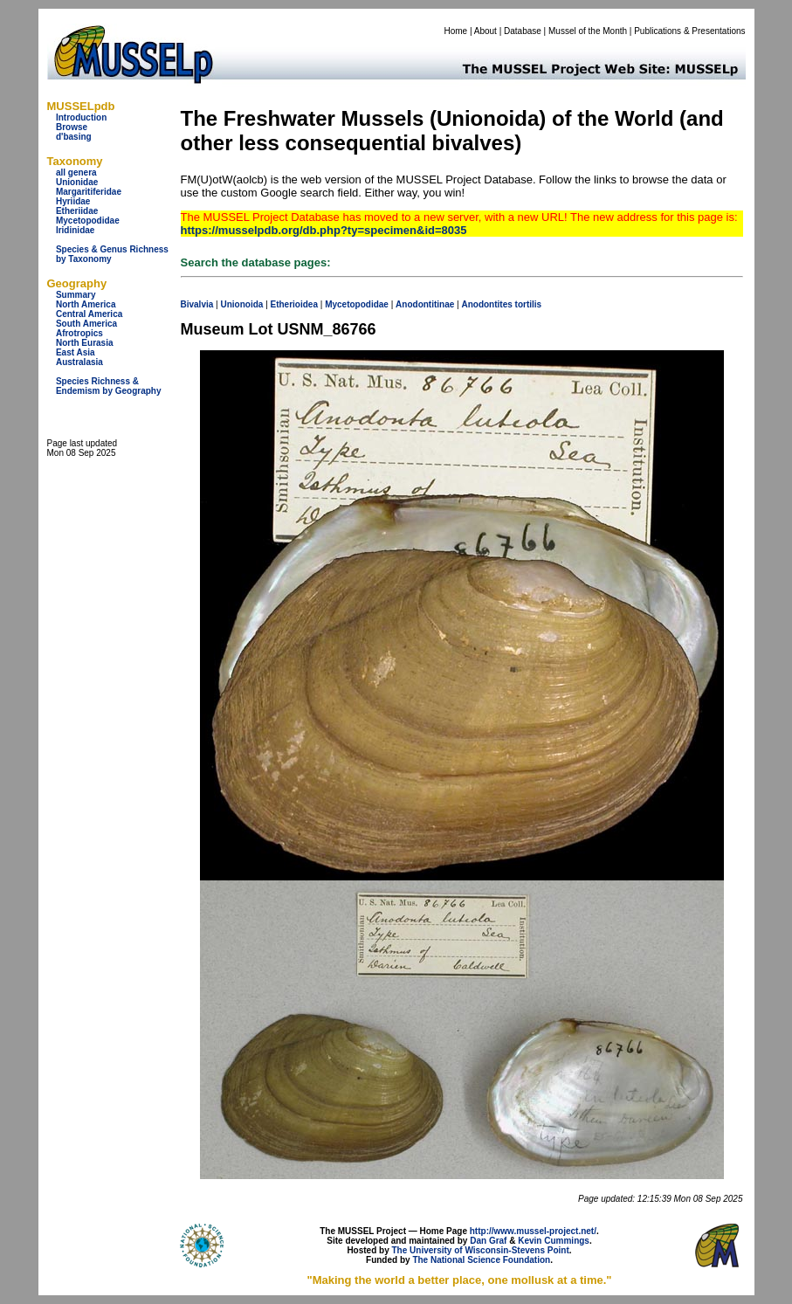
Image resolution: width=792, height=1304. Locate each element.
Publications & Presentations (689, 31)
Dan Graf (488, 1240)
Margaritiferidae (88, 192)
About (485, 31)
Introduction (81, 117)
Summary (76, 295)
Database (522, 31)
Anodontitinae (425, 304)
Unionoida (241, 304)
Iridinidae (75, 230)
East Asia (75, 352)
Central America (89, 314)
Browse (71, 127)
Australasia (79, 362)
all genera (76, 172)
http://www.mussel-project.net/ (533, 1231)
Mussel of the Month (587, 31)
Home (455, 31)
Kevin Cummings (553, 1240)
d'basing (74, 136)
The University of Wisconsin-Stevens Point (480, 1250)
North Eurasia (85, 343)
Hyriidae (73, 201)
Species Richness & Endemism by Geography (109, 386)
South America (86, 323)
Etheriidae (77, 211)
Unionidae (77, 182)
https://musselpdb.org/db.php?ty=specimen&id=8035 (324, 230)
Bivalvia (197, 304)
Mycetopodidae (88, 220)
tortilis (528, 304)
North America (86, 304)
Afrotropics (79, 333)
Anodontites (486, 304)
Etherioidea (294, 304)
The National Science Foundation (481, 1260)
